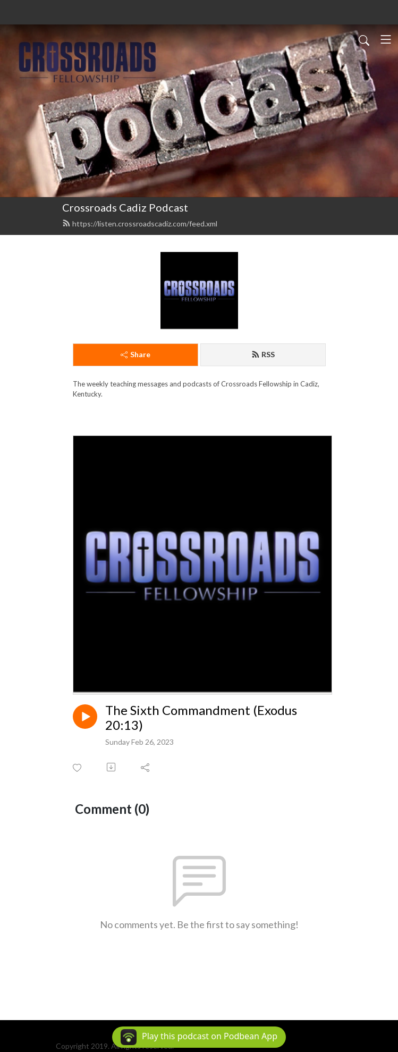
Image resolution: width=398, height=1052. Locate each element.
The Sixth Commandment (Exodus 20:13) (201, 718)
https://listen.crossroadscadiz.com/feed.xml (139, 223)
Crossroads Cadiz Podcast (125, 207)
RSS (263, 354)
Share (135, 354)
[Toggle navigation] (386, 39)
